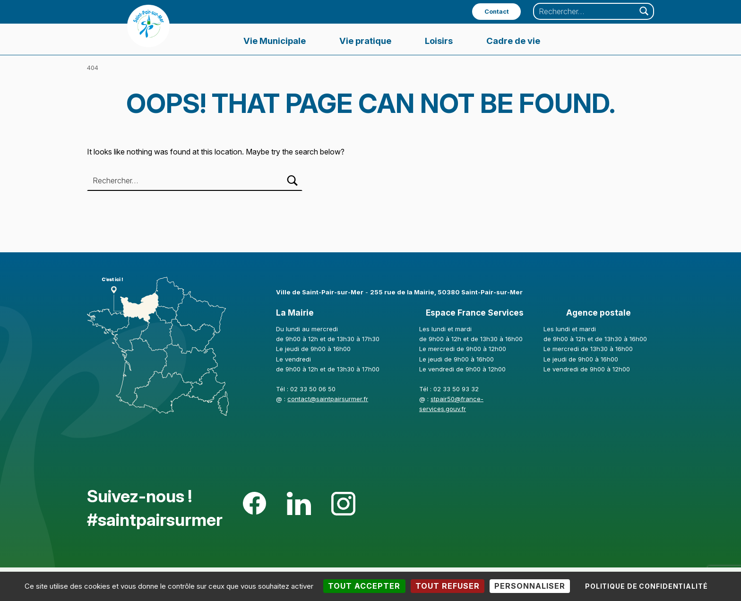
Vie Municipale (274, 40)
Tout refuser (447, 586)
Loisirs (439, 40)
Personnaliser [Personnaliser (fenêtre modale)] (529, 586)
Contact (496, 11)
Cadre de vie (513, 40)
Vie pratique (365, 40)
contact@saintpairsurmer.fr (327, 399)
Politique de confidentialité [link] (646, 586)
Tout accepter (364, 586)
